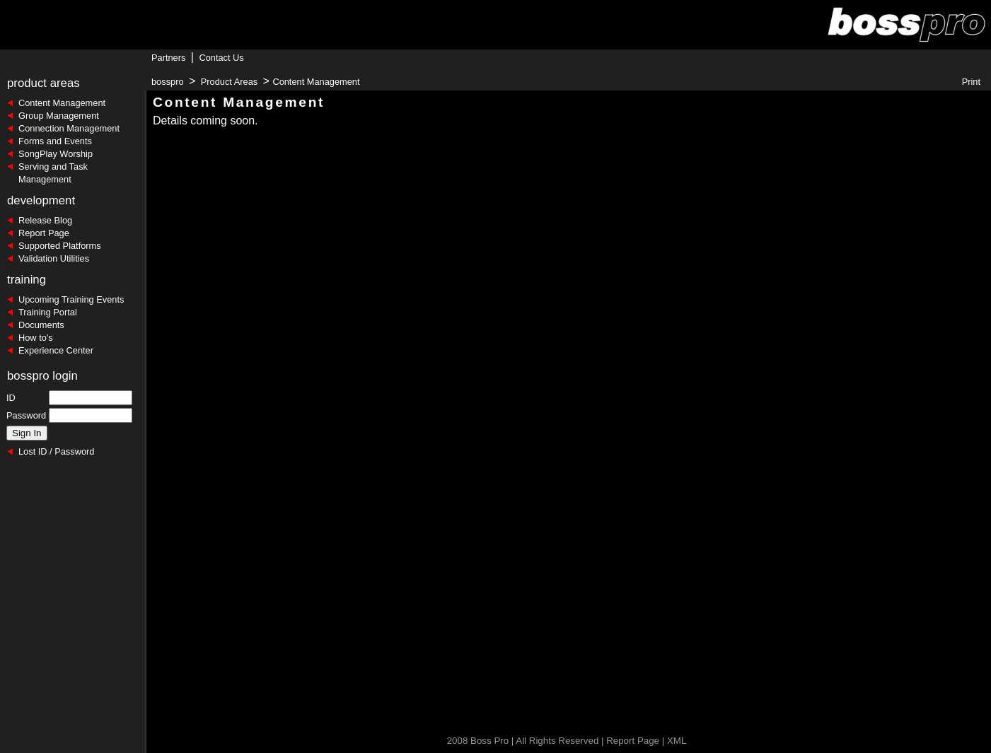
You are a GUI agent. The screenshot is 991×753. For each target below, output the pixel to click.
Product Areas (229, 81)
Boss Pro (489, 740)
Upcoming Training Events (71, 299)
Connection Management (69, 128)
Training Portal (47, 312)
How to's (35, 337)
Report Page (43, 233)
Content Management (61, 103)
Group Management (58, 115)
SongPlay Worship (55, 153)
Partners (168, 57)
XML (676, 740)
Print (971, 81)
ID (11, 397)
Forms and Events (55, 141)
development (41, 200)
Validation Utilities (53, 258)
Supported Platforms (59, 245)
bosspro (167, 81)
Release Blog (45, 220)
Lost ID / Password (56, 451)
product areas (43, 83)
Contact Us (221, 57)
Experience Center (55, 350)
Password (26, 415)
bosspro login (42, 376)
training (26, 279)
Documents (41, 325)
